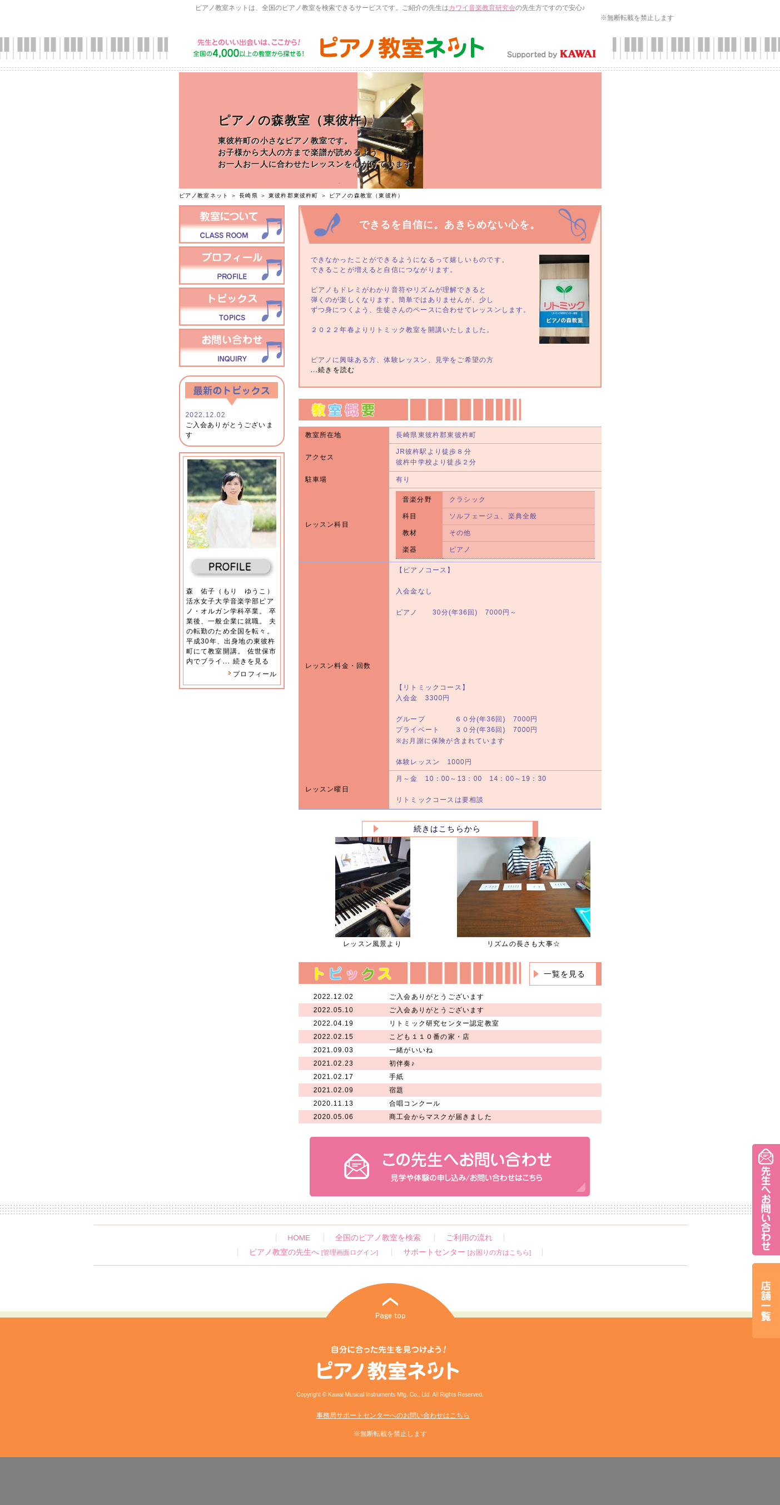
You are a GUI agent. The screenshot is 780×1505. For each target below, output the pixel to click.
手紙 (396, 1077)
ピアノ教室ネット (204, 195)
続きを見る (251, 661)
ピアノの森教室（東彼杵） (366, 195)
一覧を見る (565, 973)
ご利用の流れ (469, 1238)
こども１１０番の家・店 (429, 1037)
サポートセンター (467, 1252)
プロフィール (252, 674)
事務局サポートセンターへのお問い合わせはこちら (393, 1415)
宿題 (396, 1090)
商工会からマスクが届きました (440, 1117)
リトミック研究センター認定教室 (444, 1023)
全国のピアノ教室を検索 (378, 1238)
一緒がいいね (411, 1050)
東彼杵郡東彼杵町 (294, 195)
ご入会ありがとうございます (437, 997)
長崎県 (248, 195)
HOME (298, 1238)
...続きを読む (333, 370)
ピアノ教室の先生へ (313, 1252)
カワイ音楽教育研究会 (482, 8)
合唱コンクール (414, 1103)
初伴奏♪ (402, 1063)
